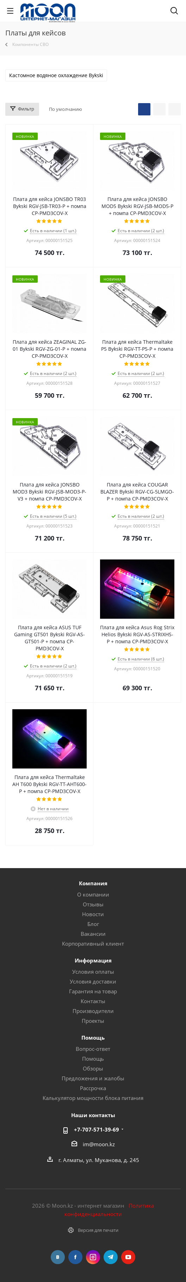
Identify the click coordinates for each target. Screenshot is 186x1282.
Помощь (93, 1058)
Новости (93, 914)
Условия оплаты (93, 971)
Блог (93, 923)
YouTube (128, 1257)
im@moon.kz (99, 1143)
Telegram (111, 1257)
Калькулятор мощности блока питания (93, 1097)
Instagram (93, 1257)
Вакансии (93, 933)
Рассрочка (93, 1088)
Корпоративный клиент (93, 943)
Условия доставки (93, 981)
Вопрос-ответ (93, 1048)
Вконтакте (58, 1257)
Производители (93, 1010)
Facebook (75, 1257)
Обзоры (93, 1068)
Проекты (93, 1020)
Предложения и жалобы (93, 1078)
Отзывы (93, 904)
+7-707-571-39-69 (96, 1129)
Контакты (93, 1001)
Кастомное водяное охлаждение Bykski (56, 75)
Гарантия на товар (93, 991)
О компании (93, 894)
